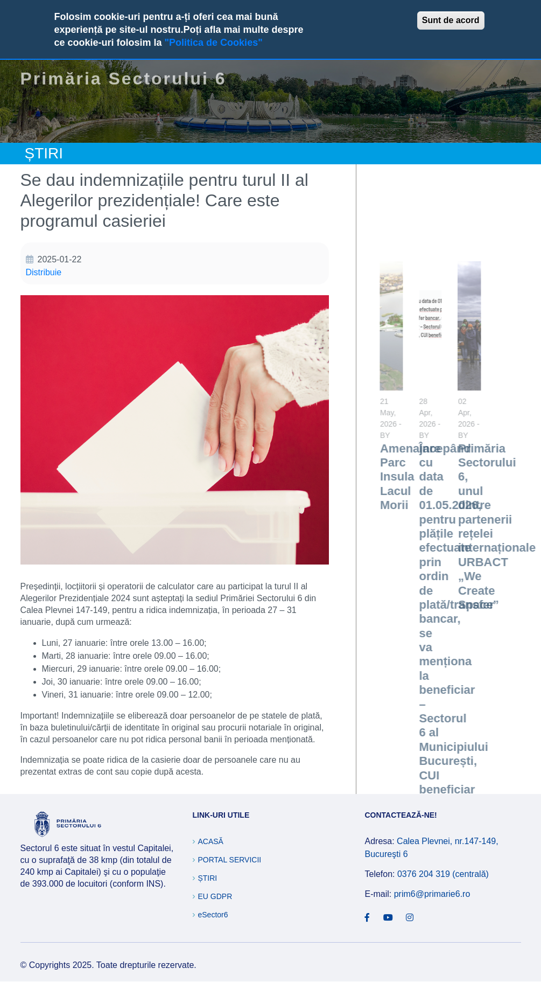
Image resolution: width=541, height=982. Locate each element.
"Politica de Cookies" (214, 42)
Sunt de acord (451, 20)
